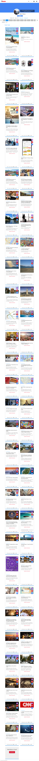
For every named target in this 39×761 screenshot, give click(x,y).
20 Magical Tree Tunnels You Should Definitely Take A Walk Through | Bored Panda (11, 620)
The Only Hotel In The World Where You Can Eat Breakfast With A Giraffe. (11, 598)
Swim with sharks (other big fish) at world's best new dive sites (26, 736)
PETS (25, 20)
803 (27, 417)
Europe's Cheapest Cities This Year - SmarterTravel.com (27, 343)
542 (12, 329)
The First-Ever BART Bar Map (11, 321)
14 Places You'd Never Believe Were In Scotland (26, 522)
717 (12, 417)
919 (27, 744)
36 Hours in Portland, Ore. (25, 92)
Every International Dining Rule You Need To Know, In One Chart (26, 180)
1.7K (12, 675)
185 (12, 55)
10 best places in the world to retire (11, 666)
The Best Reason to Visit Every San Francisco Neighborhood (26, 299)
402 (12, 103)
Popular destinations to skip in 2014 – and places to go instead (26, 667)
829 (27, 55)
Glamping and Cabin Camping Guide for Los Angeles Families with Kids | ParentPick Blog (26, 202)
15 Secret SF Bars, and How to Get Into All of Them (12, 95)
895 (12, 166)
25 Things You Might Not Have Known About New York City (11, 643)
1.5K (27, 440)
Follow (20, 15)
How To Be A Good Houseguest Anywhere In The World (11, 387)
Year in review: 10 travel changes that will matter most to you (12, 714)
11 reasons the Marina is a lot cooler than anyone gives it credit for (12, 297)
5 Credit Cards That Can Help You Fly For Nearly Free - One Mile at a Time (27, 119)
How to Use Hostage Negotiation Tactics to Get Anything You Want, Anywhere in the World (12, 522)
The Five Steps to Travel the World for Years (27, 545)
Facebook (22, 20)
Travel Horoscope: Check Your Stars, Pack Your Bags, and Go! (11, 576)
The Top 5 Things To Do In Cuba (11, 408)
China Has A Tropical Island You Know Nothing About (26, 478)
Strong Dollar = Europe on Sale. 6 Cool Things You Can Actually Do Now (11, 126)
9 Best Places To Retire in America (25, 37)
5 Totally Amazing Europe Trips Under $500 (26, 321)
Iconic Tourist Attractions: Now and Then (26, 690)
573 (27, 307)
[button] (28, 1)
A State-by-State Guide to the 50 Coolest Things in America (26, 432)
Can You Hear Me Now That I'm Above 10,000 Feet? (11, 735)
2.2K (12, 553)
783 (12, 352)
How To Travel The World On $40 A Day (26, 409)
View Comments (27, 41)
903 (12, 652)
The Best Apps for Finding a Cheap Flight (27, 158)
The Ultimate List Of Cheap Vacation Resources (25, 597)
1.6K (27, 396)
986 (12, 722)
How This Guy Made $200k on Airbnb (11, 203)
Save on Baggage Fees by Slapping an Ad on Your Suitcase (27, 71)
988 (27, 166)
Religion (18, 20)
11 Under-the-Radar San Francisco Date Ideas (25, 249)
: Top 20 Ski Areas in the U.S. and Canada (11, 690)
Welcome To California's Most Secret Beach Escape (26, 566)
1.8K (27, 135)
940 (12, 135)
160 (12, 79)
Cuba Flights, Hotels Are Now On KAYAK (11, 431)
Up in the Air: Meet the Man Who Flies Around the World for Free (11, 149)
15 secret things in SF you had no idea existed (26, 275)
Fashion (29, 20)
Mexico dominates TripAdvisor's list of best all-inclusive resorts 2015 (26, 456)
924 (27, 652)
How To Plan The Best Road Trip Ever (26, 387)
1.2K (27, 374)
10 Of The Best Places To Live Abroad (26, 499)
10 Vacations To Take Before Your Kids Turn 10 (12, 365)
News (32, 20)
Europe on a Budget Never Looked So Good (12, 545)
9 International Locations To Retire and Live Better (11, 69)
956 (12, 699)
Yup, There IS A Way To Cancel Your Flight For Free (11, 499)
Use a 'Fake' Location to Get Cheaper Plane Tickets (11, 453)
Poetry (14, 20)
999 (27, 329)
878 (27, 103)
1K (12, 188)
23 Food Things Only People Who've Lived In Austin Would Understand (26, 620)
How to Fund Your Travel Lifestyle (12, 477)
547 (12, 307)
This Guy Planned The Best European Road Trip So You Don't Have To (26, 365)
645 (27, 79)
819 (12, 486)
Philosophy (10, 20)
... (32, 529)
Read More (12, 752)
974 (27, 584)
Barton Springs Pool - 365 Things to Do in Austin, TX (11, 226)
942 (27, 675)
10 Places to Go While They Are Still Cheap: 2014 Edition (26, 642)
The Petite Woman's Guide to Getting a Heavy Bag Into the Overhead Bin (26, 225)
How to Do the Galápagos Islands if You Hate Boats (11, 47)
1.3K (12, 440)
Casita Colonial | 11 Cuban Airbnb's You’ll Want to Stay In (11, 344)
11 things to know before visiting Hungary (26, 712)
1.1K (27, 211)
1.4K (12, 606)
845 (12, 211)
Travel (7, 20)
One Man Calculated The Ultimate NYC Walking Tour (12, 248)
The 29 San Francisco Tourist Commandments (11, 271)
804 (27, 699)
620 (12, 374)
